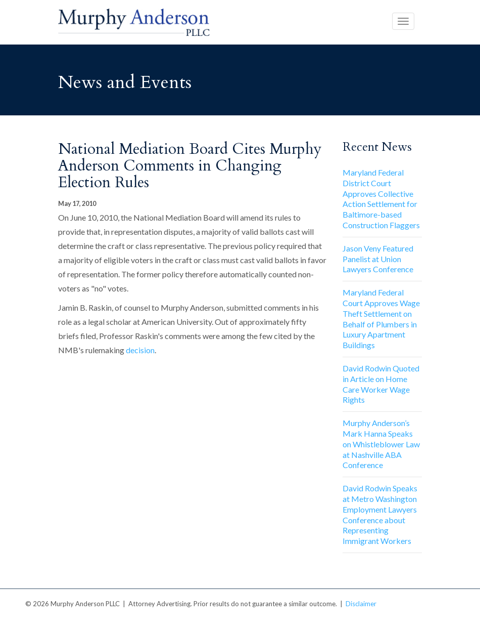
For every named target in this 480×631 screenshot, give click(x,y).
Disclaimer (361, 604)
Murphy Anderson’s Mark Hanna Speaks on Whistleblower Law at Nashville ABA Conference (381, 444)
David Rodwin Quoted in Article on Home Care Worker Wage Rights (381, 383)
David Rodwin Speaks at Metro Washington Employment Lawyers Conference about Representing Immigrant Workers (380, 514)
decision (140, 350)
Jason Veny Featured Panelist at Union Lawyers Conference (378, 258)
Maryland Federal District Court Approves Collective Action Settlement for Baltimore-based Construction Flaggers (381, 198)
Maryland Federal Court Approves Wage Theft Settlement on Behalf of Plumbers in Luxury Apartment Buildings (381, 318)
